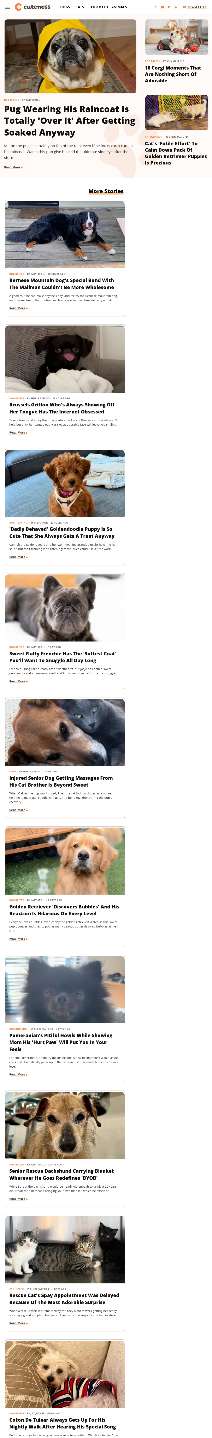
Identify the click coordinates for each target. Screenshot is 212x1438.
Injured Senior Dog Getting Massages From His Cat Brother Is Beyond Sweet (105, 383)
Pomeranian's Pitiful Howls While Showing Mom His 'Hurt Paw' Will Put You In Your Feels (36, 511)
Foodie (62, 1396)
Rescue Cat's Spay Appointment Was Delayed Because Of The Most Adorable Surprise (172, 511)
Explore (48, 1396)
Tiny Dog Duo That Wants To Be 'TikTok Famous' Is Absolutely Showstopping (175, 882)
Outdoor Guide (128, 1401)
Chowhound (30, 1396)
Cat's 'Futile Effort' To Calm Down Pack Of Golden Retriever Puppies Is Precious (176, 153)
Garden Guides (104, 1396)
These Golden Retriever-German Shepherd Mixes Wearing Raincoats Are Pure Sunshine (32, 1010)
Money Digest (86, 1401)
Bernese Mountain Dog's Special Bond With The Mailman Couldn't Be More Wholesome (32, 262)
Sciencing (169, 1401)
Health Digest (153, 1396)
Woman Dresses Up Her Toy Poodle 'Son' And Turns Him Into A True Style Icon (105, 632)
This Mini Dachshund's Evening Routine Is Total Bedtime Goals (104, 1131)
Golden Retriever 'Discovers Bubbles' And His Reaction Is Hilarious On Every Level (172, 386)
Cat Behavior (153, 136)
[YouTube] (162, 7)
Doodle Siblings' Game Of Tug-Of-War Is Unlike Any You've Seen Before (35, 882)
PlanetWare (151, 1401)
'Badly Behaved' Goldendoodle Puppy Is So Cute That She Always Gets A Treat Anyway (173, 262)
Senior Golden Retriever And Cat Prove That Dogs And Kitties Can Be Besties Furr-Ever (174, 1010)
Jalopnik (38, 1401)
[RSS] (175, 7)
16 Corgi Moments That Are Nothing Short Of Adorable (173, 74)
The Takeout (125, 1407)
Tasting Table (63, 1407)
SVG (48, 1407)
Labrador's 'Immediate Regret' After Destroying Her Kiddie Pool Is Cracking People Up (104, 885)
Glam (122, 1396)
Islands (24, 1401)
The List (106, 1407)
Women (155, 1407)
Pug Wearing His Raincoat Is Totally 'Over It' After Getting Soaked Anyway (69, 120)
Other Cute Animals (108, 7)
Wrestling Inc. (174, 1407)
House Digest (175, 1396)
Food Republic (80, 1396)
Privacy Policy (113, 1372)
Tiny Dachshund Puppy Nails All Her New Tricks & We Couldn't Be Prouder (34, 757)
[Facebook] (156, 7)
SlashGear (35, 1407)
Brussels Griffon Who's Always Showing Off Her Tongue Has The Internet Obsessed (101, 262)
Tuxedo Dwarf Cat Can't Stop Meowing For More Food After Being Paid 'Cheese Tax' (173, 1135)
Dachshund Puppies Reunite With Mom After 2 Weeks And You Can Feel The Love (175, 757)
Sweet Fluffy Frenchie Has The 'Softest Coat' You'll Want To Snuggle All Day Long (36, 383)
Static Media (84, 1380)
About (90, 1372)
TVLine (142, 1407)
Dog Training (157, 241)
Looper (53, 1401)
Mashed (67, 1401)
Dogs (65, 7)
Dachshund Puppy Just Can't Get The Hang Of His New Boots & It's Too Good (174, 1256)
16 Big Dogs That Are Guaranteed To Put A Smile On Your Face (104, 1252)
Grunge (135, 1396)
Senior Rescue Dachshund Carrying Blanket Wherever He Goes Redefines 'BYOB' (105, 511)
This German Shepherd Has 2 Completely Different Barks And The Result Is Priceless (35, 1259)
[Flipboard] (169, 7)
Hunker (194, 1396)
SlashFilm (186, 1401)
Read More (12, 167)
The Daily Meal (87, 1407)
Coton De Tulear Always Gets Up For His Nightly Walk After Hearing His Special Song (33, 636)
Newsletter (195, 7)
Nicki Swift (106, 1401)
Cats (80, 7)
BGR (15, 1396)
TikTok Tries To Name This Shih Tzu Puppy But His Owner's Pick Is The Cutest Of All (36, 1131)
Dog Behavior (19, 491)
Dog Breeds (11, 99)
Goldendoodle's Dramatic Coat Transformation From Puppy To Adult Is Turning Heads (174, 636)
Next (114, 1337)
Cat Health (155, 491)
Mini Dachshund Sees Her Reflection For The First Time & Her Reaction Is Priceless (104, 1006)
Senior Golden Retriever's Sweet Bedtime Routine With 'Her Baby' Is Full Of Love (105, 761)
